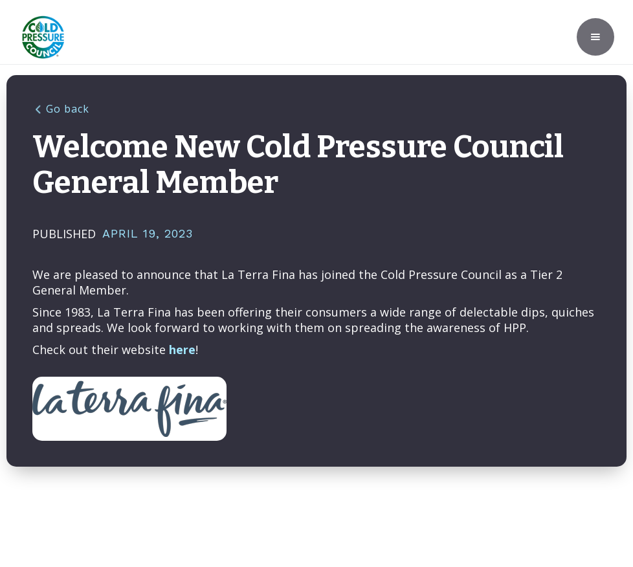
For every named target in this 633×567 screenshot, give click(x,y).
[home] (43, 37)
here (182, 349)
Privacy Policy (463, 504)
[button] (595, 37)
